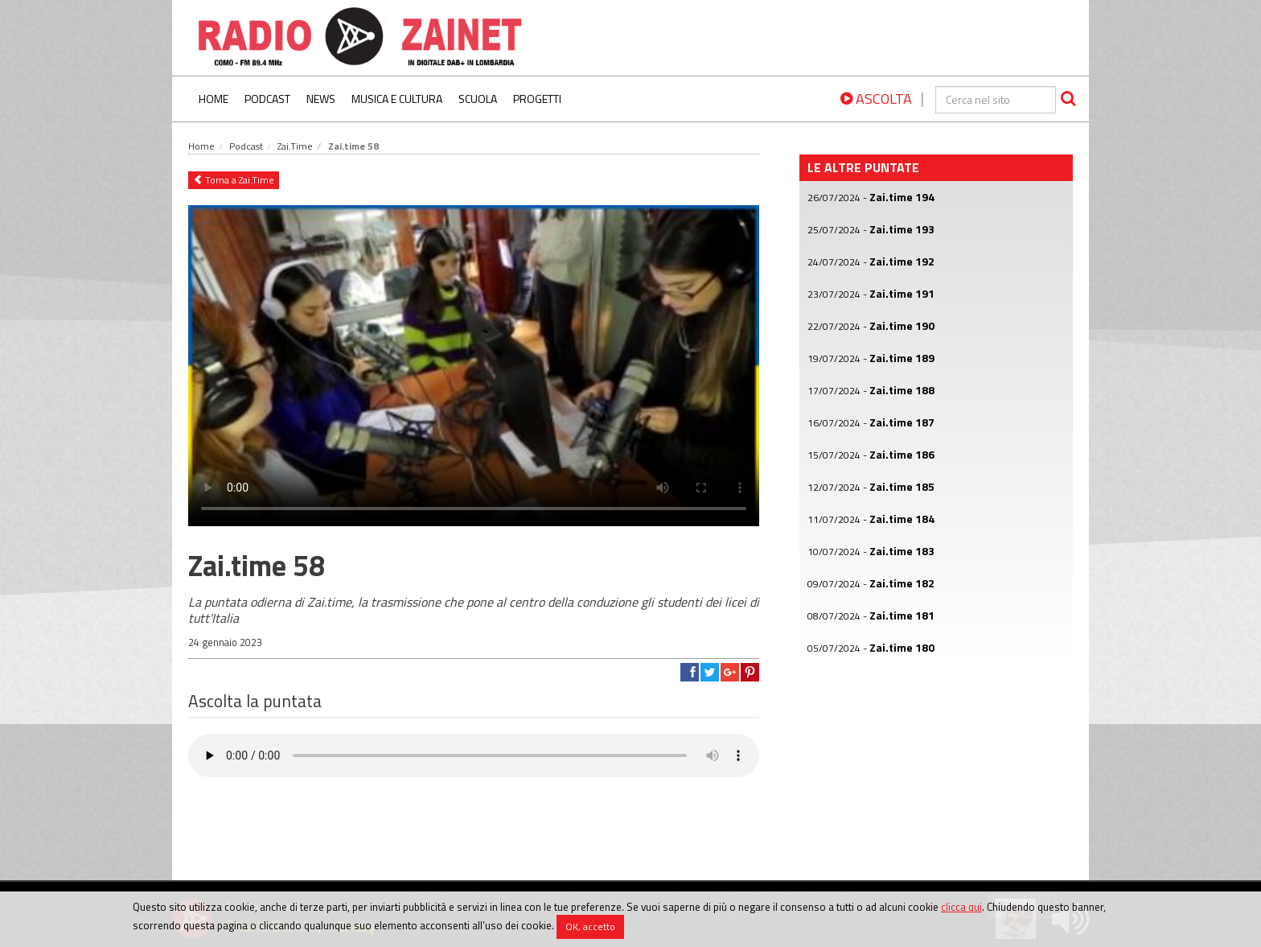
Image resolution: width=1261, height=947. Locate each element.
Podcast (267, 98)
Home (213, 98)
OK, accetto (590, 926)
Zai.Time (295, 146)
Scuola (477, 98)
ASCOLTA (876, 98)
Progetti (537, 98)
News (320, 98)
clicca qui (961, 907)
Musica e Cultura (396, 98)
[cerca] (995, 99)
